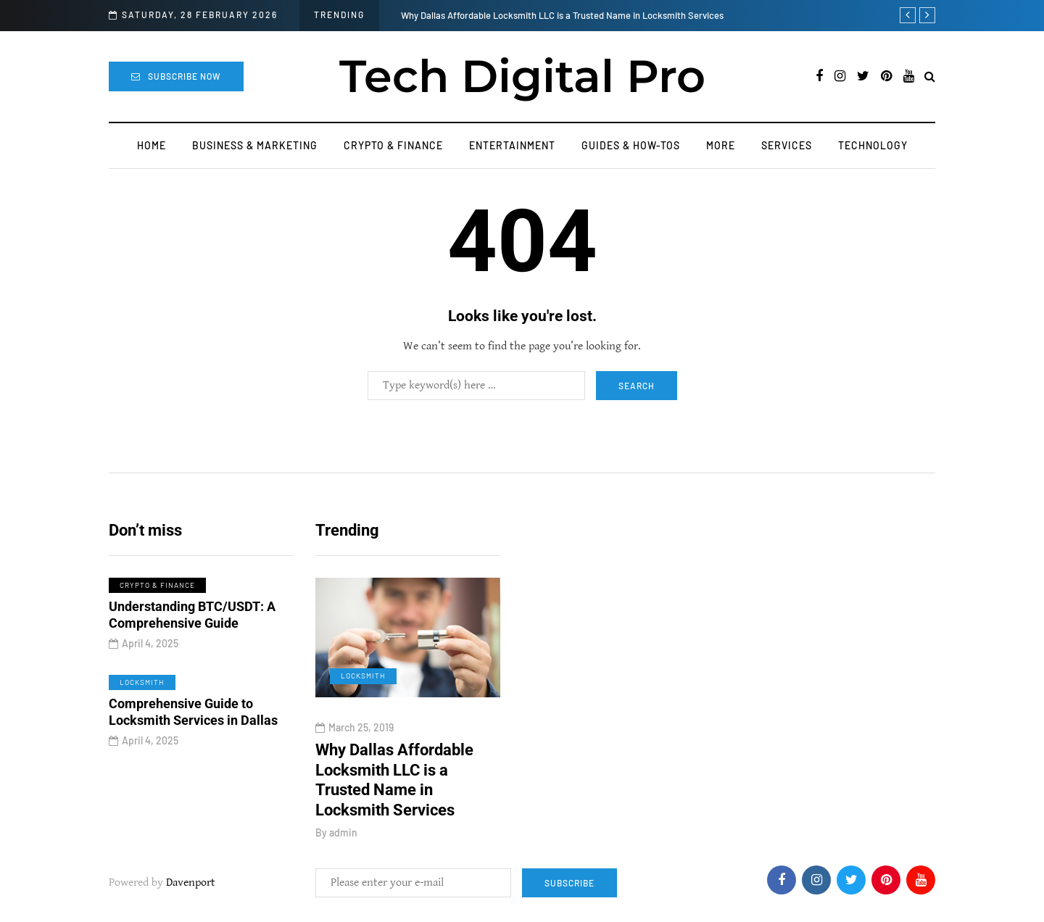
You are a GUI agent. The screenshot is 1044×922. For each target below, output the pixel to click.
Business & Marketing (255, 145)
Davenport (190, 882)
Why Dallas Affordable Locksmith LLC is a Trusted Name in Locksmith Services (562, 15)
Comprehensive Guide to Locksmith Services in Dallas (193, 715)
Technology (873, 145)
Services (786, 145)
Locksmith (142, 685)
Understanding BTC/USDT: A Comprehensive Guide (192, 618)
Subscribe (569, 883)
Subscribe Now (176, 76)
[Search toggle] (929, 77)
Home (151, 145)
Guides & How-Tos (630, 145)
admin (343, 832)
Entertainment (512, 145)
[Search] (476, 385)
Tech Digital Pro (522, 76)
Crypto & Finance (393, 145)
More (720, 145)
